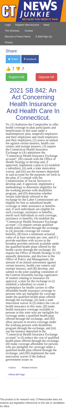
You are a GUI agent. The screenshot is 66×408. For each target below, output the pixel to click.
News (46, 24)
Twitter (13, 59)
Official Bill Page (16, 374)
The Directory (12, 30)
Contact (29, 30)
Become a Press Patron (17, 36)
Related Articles (29, 367)
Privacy (9, 42)
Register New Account (27, 24)
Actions (12, 367)
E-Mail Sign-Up (44, 36)
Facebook (30, 59)
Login (8, 24)
